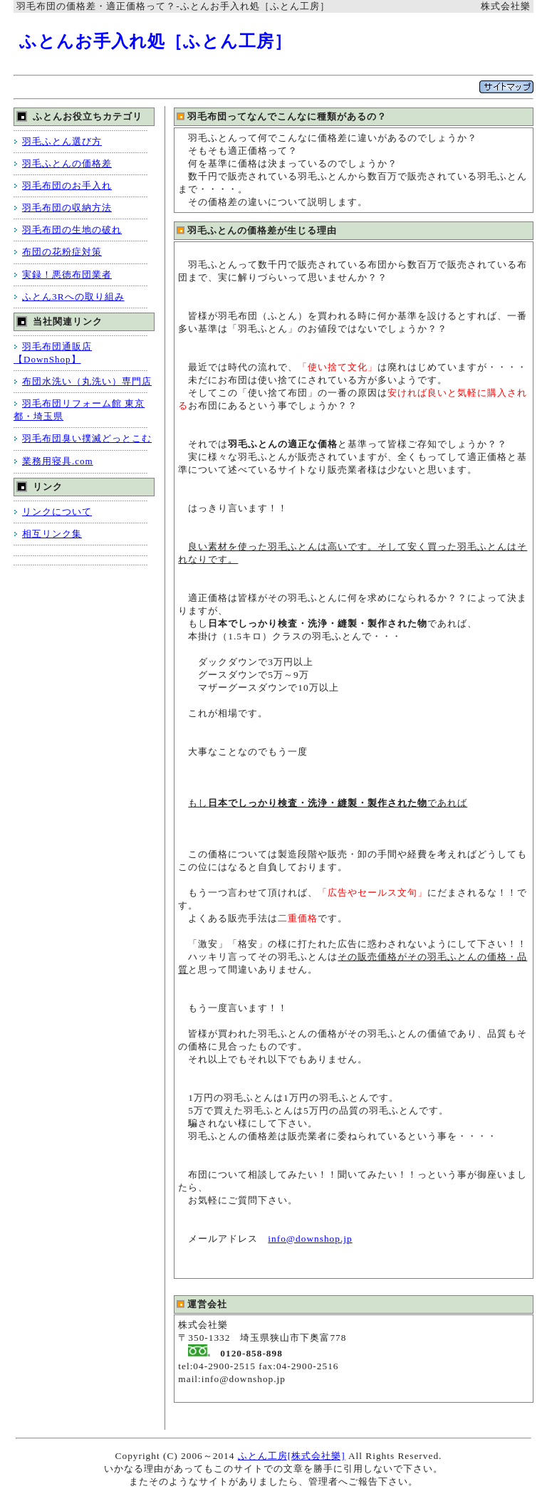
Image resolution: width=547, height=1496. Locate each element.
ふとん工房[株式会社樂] (291, 1455)
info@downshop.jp (310, 1238)
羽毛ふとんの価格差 (67, 163)
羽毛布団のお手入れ (67, 185)
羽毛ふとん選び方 (62, 141)
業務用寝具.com (57, 461)
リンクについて (57, 511)
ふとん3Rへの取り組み (73, 296)
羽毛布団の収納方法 (67, 207)
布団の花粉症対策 (62, 251)
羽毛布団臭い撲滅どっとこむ (87, 438)
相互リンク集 (52, 533)
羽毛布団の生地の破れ (72, 229)
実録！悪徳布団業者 (67, 274)
